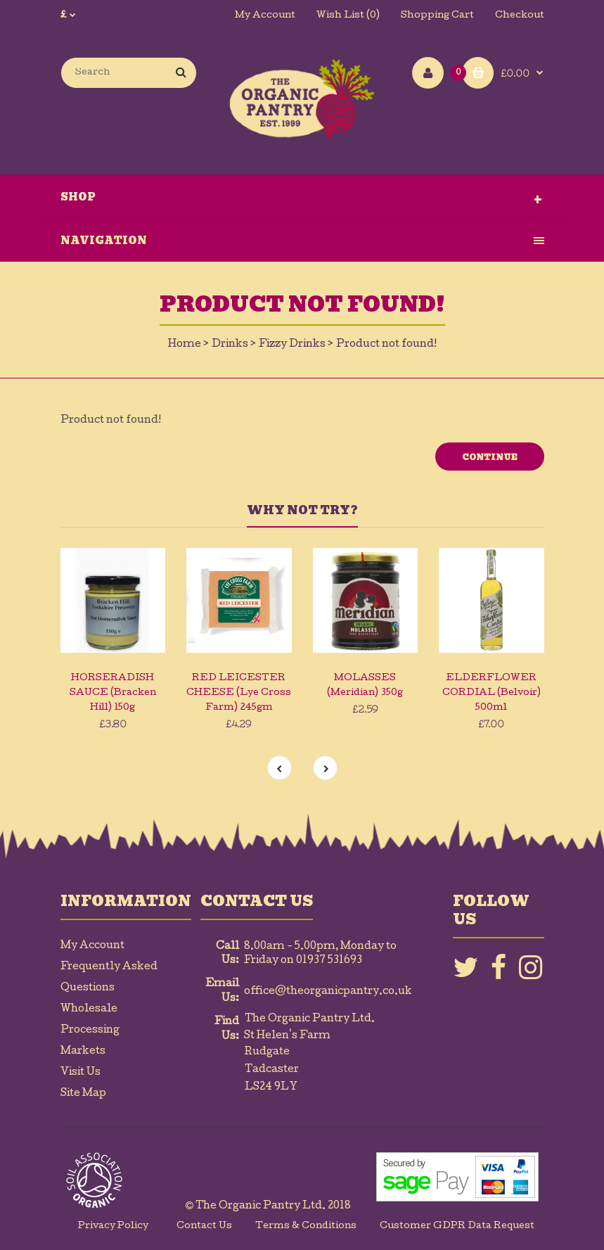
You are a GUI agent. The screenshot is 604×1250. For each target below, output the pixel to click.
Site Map (83, 1094)
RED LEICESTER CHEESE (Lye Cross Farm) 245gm (238, 693)
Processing (90, 1030)
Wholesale (88, 1009)
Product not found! (386, 345)
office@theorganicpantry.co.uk (328, 992)
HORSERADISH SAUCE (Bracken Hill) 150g (113, 693)
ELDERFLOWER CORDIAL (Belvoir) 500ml (491, 693)
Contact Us (204, 1226)
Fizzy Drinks (292, 345)
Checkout (519, 15)
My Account (265, 15)
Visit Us (80, 1073)
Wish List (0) (348, 15)
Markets (82, 1052)
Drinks (230, 345)
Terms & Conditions (305, 1226)
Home (184, 345)
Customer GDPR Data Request (457, 1226)
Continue (490, 457)
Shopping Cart (437, 15)
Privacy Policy (113, 1226)
